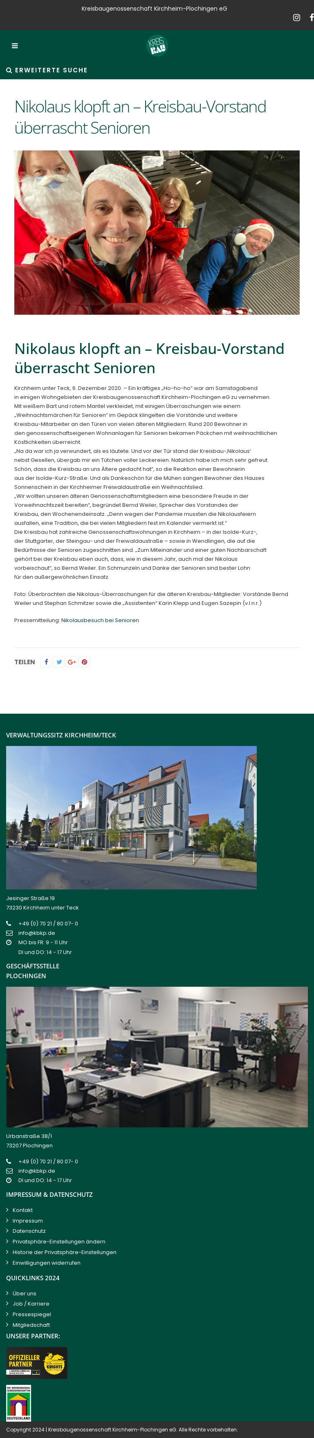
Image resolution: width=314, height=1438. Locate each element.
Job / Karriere (31, 1304)
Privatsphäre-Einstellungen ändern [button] (59, 1241)
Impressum (28, 1221)
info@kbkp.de (36, 933)
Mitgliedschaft (31, 1325)
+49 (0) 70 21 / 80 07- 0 (48, 923)
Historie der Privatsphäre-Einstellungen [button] (65, 1252)
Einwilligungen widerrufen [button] (47, 1263)
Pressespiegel (32, 1314)
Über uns (24, 1293)
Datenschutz (29, 1231)
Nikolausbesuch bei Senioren (100, 620)
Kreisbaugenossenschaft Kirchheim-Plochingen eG (112, 1429)
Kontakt (23, 1210)
